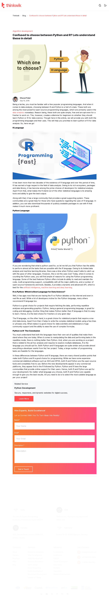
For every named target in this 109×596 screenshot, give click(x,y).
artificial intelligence (31, 287)
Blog (24, 16)
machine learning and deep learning (56, 287)
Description (19, 445)
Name (17, 420)
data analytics (18, 112)
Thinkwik (16, 16)
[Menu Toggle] (105, 5)
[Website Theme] (100, 5)
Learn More (24, 399)
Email (16, 433)
